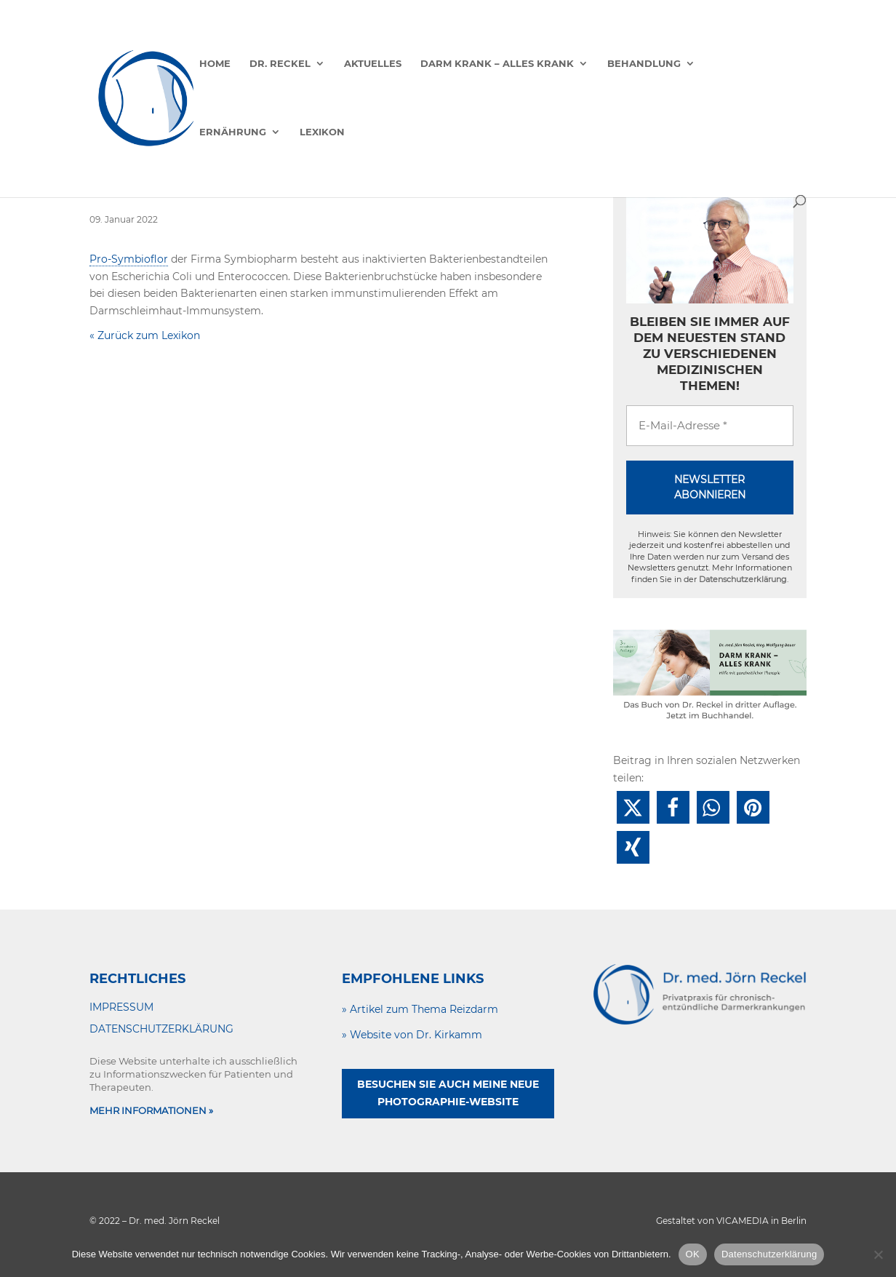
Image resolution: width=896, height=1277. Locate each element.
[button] (633, 807)
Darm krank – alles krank (497, 63)
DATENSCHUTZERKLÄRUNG (161, 1028)
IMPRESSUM (121, 1007)
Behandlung (644, 63)
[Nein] (878, 1254)
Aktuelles (372, 63)
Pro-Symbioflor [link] (128, 259)
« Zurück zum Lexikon (144, 335)
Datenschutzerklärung (743, 579)
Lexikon (322, 132)
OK (693, 1254)
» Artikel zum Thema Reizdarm (420, 1009)
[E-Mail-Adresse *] (709, 426)
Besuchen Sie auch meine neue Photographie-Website (448, 1093)
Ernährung (232, 132)
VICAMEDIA (742, 1220)
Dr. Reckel (280, 63)
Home (215, 63)
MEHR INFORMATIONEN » (151, 1110)
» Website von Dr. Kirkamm (412, 1034)
